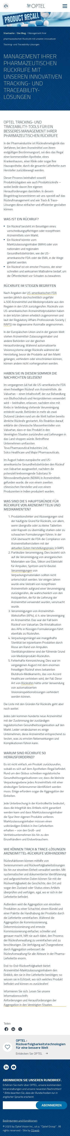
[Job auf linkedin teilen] (13, 1029)
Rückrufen (27, 683)
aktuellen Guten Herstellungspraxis (33, 548)
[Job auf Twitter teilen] (20, 1029)
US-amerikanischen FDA (42, 293)
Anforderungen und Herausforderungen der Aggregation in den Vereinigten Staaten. (30, 1002)
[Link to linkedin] (6, 1068)
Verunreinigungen (21, 570)
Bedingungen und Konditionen (20, 1120)
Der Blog (21, 33)
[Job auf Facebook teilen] (6, 1029)
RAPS (7, 324)
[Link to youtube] (13, 1068)
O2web (35, 1130)
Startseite (9, 33)
